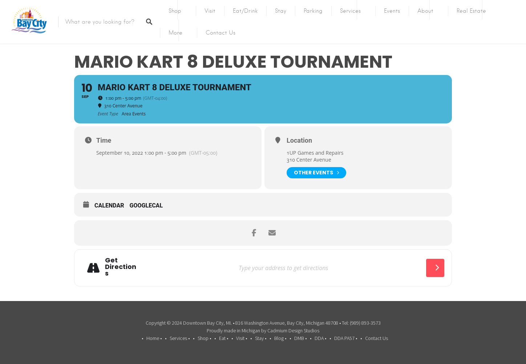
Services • (180, 338)
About (425, 11)
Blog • (280, 338)
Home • (154, 338)
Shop (175, 11)
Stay (280, 11)
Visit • (241, 338)
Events (392, 11)
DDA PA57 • (345, 338)
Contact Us (220, 32)
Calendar (109, 205)
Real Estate (471, 11)
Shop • (204, 338)
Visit (210, 11)
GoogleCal (146, 205)
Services (350, 11)
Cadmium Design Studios (293, 330)
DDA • (320, 338)
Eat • (223, 338)
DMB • (300, 338)
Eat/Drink (245, 11)
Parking (313, 11)
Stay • (260, 338)
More (175, 32)
